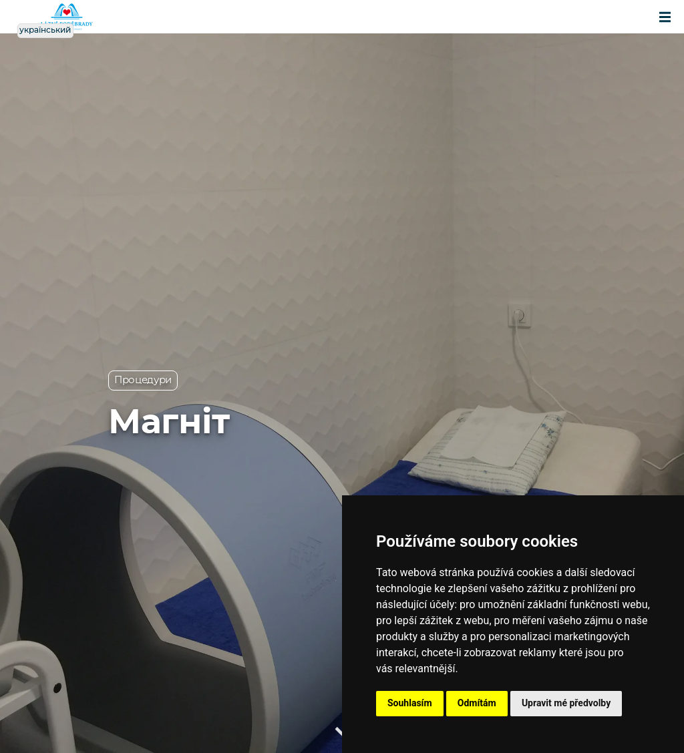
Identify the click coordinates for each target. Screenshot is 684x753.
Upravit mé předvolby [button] (566, 703)
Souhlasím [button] (409, 703)
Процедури (143, 380)
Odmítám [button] (477, 703)
